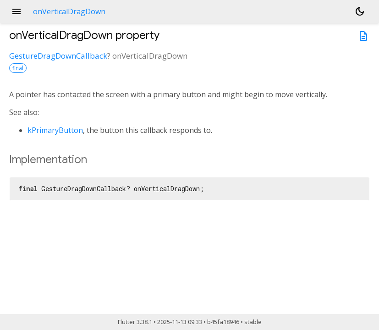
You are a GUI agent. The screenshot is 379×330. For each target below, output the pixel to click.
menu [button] (16, 11)
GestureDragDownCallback (58, 55)
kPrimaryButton (55, 130)
